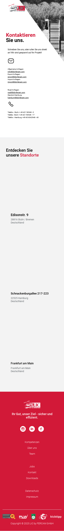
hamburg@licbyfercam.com (18, 98)
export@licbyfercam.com (17, 77)
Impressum (32, 496)
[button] (54, 8)
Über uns (32, 448)
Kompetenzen (32, 442)
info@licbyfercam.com (16, 72)
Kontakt (32, 472)
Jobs (32, 466)
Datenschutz (32, 491)
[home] (17, 7)
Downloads (32, 478)
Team (32, 453)
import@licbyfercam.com (17, 82)
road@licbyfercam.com (16, 92)
